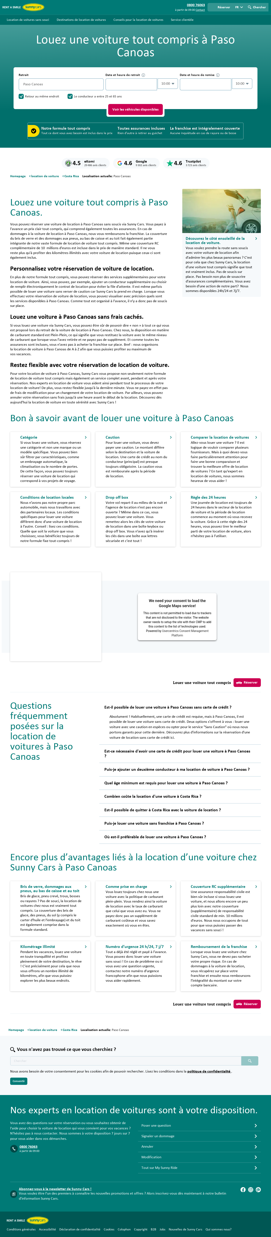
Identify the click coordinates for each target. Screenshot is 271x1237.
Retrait (24, 75)
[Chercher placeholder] (249, 1061)
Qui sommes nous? (218, 1229)
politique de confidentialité (209, 1071)
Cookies (109, 1229)
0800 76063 (28, 1147)
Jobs (162, 1229)
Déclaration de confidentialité (79, 1229)
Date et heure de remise (200, 75)
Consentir (19, 1081)
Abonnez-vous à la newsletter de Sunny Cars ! (55, 1189)
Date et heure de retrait (125, 75)
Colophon (124, 1229)
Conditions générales (21, 1229)
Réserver (246, 682)
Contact (200, 9)
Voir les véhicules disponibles (135, 109)
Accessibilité (47, 1229)
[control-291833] (131, 84)
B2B (153, 1229)
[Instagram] (250, 1189)
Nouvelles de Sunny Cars (185, 1229)
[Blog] (258, 1189)
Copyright (140, 1229)
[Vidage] (99, 84)
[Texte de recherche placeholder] (125, 1061)
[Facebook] (243, 1189)
